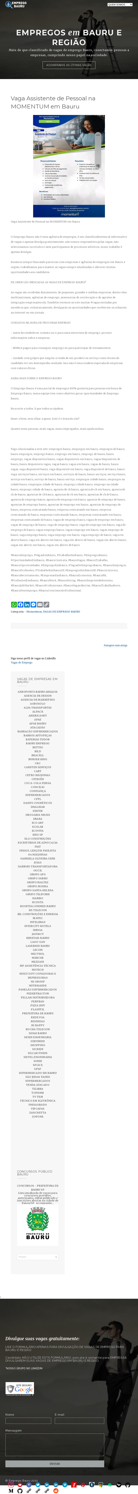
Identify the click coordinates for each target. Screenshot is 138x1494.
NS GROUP (38, 981)
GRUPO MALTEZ (38, 882)
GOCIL (37, 870)
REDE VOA (37, 1017)
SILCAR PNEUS (38, 1053)
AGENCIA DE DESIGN (38, 695)
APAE (37, 719)
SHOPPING (37, 1045)
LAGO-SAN (37, 942)
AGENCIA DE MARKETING (38, 699)
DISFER (38, 811)
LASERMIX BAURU (38, 946)
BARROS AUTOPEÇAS (38, 735)
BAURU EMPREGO (37, 743)
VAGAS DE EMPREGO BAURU (61, 611)
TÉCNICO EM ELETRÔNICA (37, 1100)
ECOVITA (38, 830)
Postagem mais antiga (115, 645)
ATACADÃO (37, 727)
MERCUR (37, 957)
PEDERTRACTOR (38, 993)
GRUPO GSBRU (37, 878)
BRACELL (37, 755)
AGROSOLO (37, 703)
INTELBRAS (38, 922)
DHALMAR (38, 807)
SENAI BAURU (38, 1033)
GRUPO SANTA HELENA (37, 890)
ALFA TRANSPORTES (38, 707)
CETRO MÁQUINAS (37, 775)
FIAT (38, 846)
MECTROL (38, 953)
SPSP (37, 1069)
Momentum (34, 611)
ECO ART (38, 822)
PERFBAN (37, 1001)
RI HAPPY (37, 1025)
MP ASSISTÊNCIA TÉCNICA (38, 965)
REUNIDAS (38, 1021)
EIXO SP (38, 834)
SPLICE (38, 1065)
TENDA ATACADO (37, 1084)
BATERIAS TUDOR (38, 739)
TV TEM (38, 1096)
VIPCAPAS (37, 1108)
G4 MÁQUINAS (37, 854)
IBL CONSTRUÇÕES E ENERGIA (37, 914)
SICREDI (37, 1049)
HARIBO (37, 898)
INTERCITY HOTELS (37, 926)
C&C (38, 763)
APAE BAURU (37, 723)
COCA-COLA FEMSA (37, 783)
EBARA (37, 818)
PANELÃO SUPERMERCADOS (38, 989)
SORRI (38, 1061)
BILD (37, 751)
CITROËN (38, 779)
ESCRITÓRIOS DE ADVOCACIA (38, 842)
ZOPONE (37, 1116)
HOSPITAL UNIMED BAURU (38, 906)
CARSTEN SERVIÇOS (37, 767)
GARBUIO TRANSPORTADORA (38, 866)
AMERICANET (38, 715)
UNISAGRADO (38, 1104)
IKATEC (38, 918)
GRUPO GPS (38, 874)
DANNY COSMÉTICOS (37, 803)
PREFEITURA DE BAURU (38, 1013)
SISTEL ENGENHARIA (38, 1057)
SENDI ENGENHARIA (37, 1037)
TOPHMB (37, 1092)
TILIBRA (37, 1088)
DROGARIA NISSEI (38, 814)
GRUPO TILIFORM (38, 894)
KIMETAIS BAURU (37, 938)
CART (38, 771)
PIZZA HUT (37, 1005)
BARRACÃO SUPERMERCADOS (37, 731)
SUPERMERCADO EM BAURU (38, 1073)
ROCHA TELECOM (38, 1029)
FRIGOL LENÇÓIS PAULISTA (37, 850)
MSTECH (38, 969)
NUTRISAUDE (38, 985)
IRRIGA (37, 930)
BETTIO (38, 747)
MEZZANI (37, 961)
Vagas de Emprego (21, 662)
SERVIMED (38, 1041)
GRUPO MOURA (37, 886)
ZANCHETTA (37, 1112)
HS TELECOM (38, 910)
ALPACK (37, 711)
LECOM (38, 949)
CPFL (37, 799)
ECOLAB (37, 826)
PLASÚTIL (37, 1009)
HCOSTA (37, 902)
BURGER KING (37, 759)
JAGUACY (38, 934)
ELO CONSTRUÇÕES (37, 838)
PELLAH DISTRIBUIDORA (38, 997)
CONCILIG (37, 787)
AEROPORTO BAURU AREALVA (38, 691)
